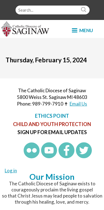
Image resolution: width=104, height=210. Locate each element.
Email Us (78, 104)
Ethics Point (52, 116)
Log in (11, 170)
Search (84, 10)
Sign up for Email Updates (52, 132)
